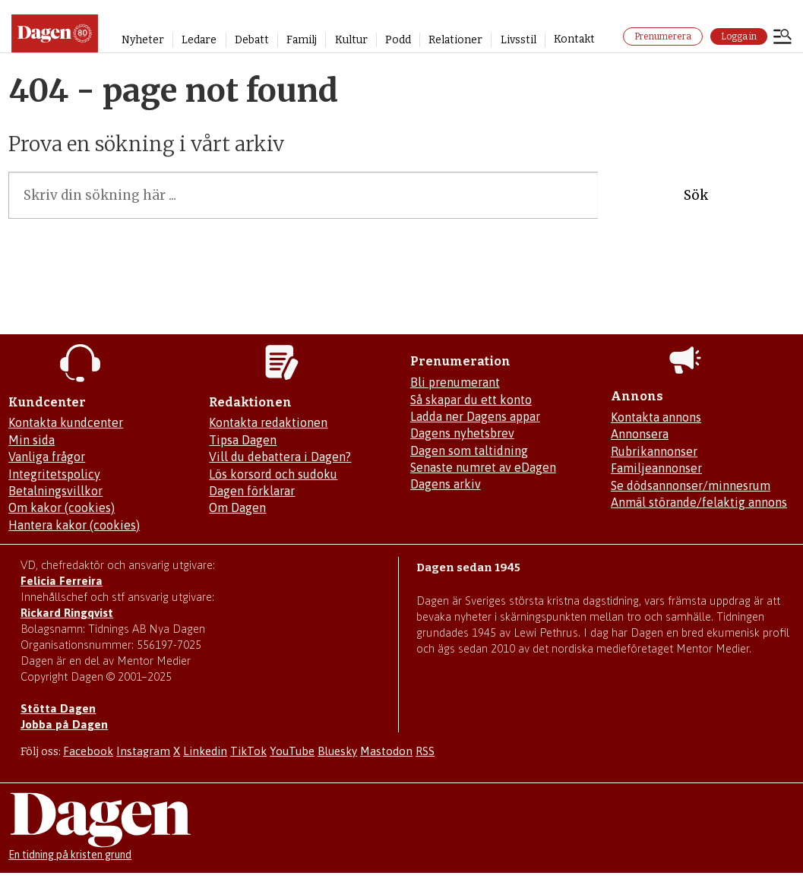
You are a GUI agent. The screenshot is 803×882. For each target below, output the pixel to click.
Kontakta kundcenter (65, 422)
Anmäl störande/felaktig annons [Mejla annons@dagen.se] (699, 502)
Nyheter (143, 39)
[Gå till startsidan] (54, 33)
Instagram (143, 750)
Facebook (88, 750)
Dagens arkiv (445, 484)
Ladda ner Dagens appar (475, 416)
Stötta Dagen (58, 708)
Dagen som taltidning (469, 450)
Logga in (739, 36)
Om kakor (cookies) (61, 507)
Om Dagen (237, 507)
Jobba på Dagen (64, 724)
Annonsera (640, 434)
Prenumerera (662, 36)
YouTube (292, 750)
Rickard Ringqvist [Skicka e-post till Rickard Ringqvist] (67, 612)
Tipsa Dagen (243, 440)
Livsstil (518, 39)
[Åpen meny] (782, 38)
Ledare (199, 39)
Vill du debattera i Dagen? (280, 456)
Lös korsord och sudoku (273, 474)
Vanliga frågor (46, 456)
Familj (301, 39)
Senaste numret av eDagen (483, 467)
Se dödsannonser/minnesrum (690, 485)
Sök (696, 195)
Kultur (351, 39)
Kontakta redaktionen (268, 422)
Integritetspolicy (54, 474)
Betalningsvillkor (55, 491)
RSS (425, 750)
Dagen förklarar (252, 491)
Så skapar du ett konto (471, 399)
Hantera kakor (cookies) (74, 525)
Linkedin (205, 750)
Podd (398, 39)
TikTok (248, 750)
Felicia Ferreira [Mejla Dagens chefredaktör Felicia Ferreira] (62, 580)
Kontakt (574, 39)
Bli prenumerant (455, 382)
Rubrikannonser (654, 451)
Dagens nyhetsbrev (462, 433)
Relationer (455, 39)
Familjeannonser (656, 468)
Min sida (31, 440)
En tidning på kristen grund (69, 855)
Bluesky (337, 750)
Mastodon (386, 750)
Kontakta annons (656, 417)
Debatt (252, 39)
